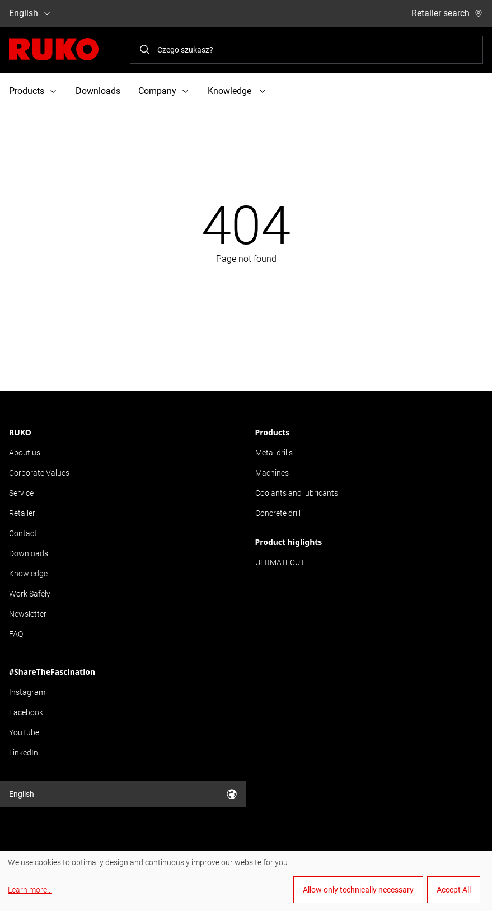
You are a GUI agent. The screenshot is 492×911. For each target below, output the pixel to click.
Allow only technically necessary (358, 889)
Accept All (454, 889)
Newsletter (27, 613)
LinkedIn (23, 752)
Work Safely (29, 593)
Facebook (26, 712)
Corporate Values (39, 472)
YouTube (24, 732)
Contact (23, 533)
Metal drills (274, 452)
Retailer (22, 513)
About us (24, 452)
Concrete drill (278, 513)
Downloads (98, 91)
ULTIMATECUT (279, 562)
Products (272, 432)
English (30, 13)
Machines (272, 472)
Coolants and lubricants (296, 493)
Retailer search (447, 13)
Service (21, 493)
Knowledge (28, 573)
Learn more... (30, 889)
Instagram (27, 692)
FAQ (16, 634)
